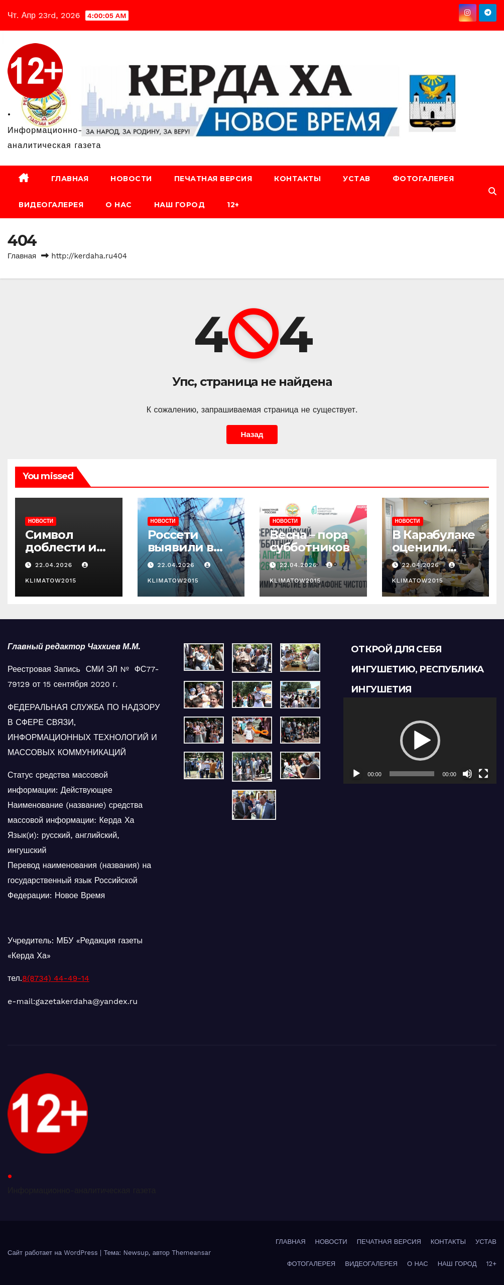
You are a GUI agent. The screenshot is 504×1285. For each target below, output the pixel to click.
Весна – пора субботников (309, 540)
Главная (22, 255)
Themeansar (191, 1252)
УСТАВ (356, 178)
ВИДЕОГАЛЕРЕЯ (51, 204)
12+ (233, 204)
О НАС (118, 204)
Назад (251, 434)
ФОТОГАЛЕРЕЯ (423, 178)
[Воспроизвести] (356, 774)
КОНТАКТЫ (297, 178)
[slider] (412, 773)
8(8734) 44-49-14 (55, 978)
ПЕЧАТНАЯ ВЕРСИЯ (213, 178)
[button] (492, 191)
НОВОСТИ (131, 178)
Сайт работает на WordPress (54, 1252)
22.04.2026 (55, 564)
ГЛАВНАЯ (70, 178)
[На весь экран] (483, 774)
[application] (419, 740)
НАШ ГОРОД (179, 204)
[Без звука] (467, 774)
